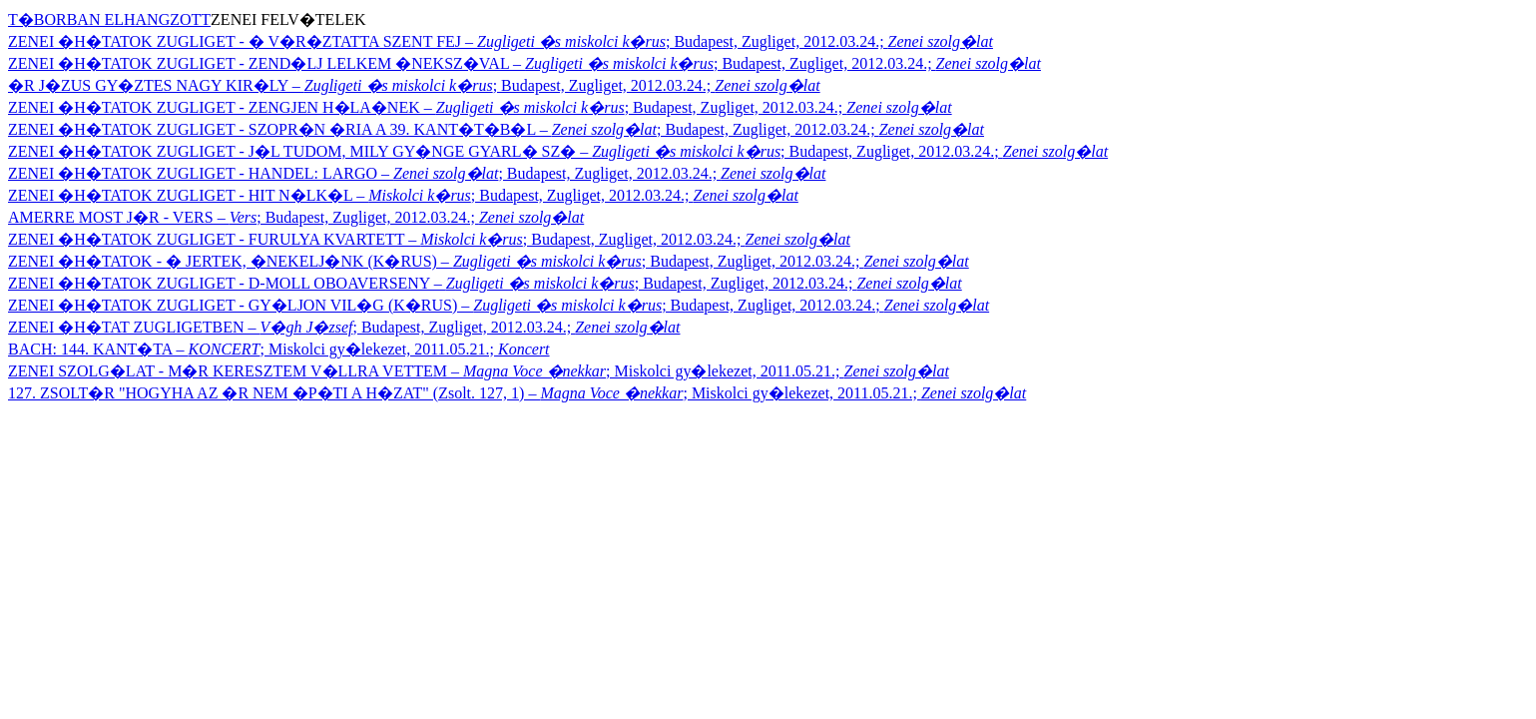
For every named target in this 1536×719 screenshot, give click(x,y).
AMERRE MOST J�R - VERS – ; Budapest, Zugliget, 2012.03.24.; (296, 217)
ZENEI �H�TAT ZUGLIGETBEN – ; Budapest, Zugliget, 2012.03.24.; (344, 327)
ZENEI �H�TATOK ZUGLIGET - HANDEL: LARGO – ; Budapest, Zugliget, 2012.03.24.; (416, 173)
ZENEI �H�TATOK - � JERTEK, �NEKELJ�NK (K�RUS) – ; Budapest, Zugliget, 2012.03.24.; (488, 261)
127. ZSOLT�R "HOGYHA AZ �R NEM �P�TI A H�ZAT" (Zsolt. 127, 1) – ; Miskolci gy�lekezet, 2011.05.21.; (517, 392)
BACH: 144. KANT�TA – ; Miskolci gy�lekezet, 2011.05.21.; (279, 349)
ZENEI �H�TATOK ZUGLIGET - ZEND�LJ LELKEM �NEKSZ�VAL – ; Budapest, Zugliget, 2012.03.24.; (524, 63)
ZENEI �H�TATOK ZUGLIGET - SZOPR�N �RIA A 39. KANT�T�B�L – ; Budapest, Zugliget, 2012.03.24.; (496, 129)
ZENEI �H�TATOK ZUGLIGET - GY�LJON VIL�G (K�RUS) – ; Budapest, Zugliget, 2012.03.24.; (498, 305)
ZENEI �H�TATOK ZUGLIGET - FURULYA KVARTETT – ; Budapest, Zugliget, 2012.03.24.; (429, 239)
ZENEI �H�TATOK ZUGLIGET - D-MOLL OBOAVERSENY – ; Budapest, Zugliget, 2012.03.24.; (485, 283)
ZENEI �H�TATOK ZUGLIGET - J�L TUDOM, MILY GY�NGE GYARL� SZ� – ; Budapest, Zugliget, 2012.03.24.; (558, 151)
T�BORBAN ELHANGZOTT (109, 19)
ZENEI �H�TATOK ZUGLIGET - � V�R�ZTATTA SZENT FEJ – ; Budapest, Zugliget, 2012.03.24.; (500, 41)
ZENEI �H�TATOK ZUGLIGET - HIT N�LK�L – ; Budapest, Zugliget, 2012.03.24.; (403, 195)
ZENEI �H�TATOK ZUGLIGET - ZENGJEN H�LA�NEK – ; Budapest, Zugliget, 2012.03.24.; (480, 107)
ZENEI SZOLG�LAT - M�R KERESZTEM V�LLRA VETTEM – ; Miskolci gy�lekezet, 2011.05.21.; (478, 370)
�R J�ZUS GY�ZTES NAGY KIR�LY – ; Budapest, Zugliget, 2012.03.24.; (414, 85)
